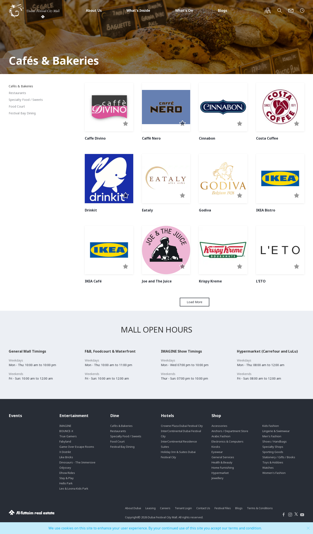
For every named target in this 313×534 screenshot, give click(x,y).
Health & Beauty (221, 462)
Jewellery (217, 478)
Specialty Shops (272, 447)
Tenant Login (183, 508)
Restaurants (17, 93)
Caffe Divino (95, 138)
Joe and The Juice (157, 281)
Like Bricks (66, 457)
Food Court (17, 106)
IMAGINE (65, 426)
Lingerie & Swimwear (276, 431)
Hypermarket (220, 473)
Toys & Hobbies (272, 462)
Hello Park (66, 483)
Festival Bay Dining (22, 113)
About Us (94, 10)
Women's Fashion (274, 473)
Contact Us (203, 508)
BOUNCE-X (66, 431)
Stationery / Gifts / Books (278, 457)
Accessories (219, 426)
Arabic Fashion (220, 436)
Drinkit (91, 210)
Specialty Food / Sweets (26, 100)
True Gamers (68, 436)
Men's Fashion (271, 436)
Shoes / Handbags (274, 441)
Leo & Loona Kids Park (73, 488)
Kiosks (215, 447)
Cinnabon (207, 138)
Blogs (222, 10)
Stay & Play (66, 478)
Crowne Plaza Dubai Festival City (182, 426)
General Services (222, 457)
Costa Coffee (267, 138)
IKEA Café (93, 281)
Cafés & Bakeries (21, 86)
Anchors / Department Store (229, 431)
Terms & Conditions (260, 508)
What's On (184, 10)
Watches (268, 468)
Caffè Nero (151, 138)
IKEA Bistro (265, 210)
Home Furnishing (222, 468)
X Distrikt (65, 452)
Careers (165, 508)
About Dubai (133, 508)
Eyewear (217, 452)
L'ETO (261, 281)
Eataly (147, 210)
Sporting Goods (272, 452)
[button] (125, 124)
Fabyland (65, 441)
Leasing (150, 508)
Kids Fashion (270, 426)
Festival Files (223, 508)
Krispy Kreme (210, 281)
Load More (194, 302)
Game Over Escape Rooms (76, 447)
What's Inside (138, 10)
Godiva (205, 210)
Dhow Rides (67, 473)
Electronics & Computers (227, 441)
